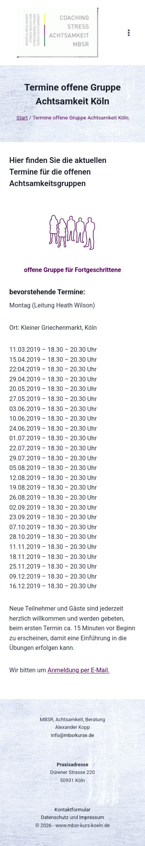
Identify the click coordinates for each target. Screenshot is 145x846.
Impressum (91, 817)
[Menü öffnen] (128, 33)
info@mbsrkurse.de (72, 735)
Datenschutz (54, 817)
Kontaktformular (72, 809)
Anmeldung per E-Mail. (78, 670)
